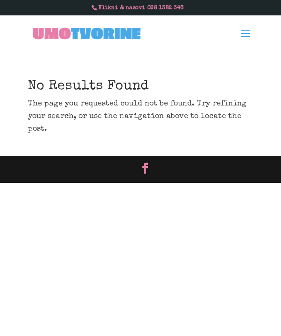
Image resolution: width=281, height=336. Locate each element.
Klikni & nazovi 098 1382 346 (140, 8)
